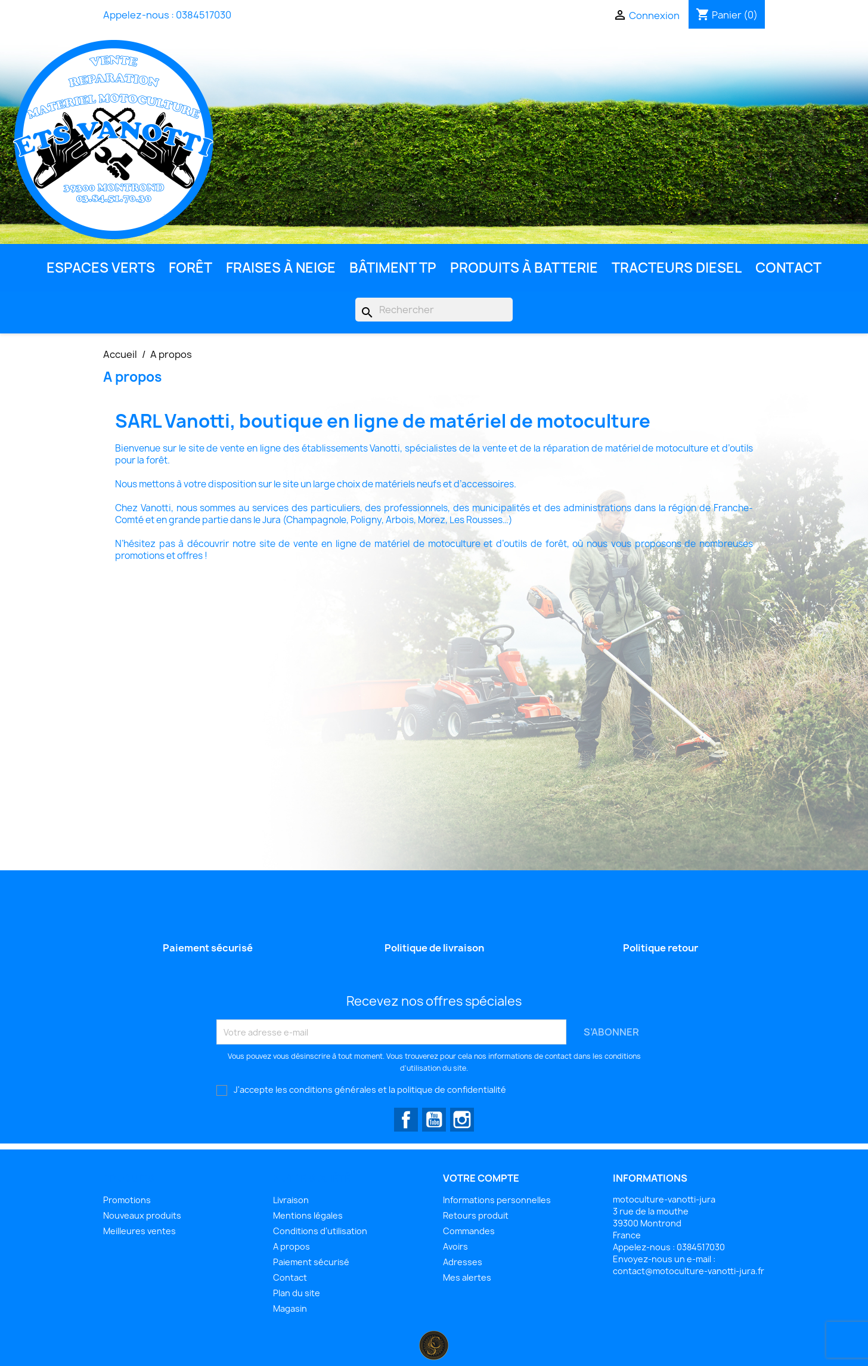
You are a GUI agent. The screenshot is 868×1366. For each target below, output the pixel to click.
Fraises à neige (281, 267)
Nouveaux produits (142, 1215)
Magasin (290, 1308)
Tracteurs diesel (677, 267)
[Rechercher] (434, 310)
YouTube (434, 1120)
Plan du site (296, 1293)
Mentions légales (308, 1215)
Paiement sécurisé (311, 1262)
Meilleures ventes (139, 1231)
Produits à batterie (524, 267)
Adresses (462, 1262)
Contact (788, 267)
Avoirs (455, 1246)
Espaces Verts (100, 267)
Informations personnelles (497, 1200)
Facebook (406, 1120)
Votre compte (481, 1178)
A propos (291, 1246)
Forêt (190, 267)
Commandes (469, 1231)
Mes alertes (467, 1277)
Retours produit (476, 1215)
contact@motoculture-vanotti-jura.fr (688, 1271)
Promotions (127, 1200)
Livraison (291, 1200)
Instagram (462, 1120)
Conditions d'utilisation (320, 1231)
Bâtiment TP (392, 267)
